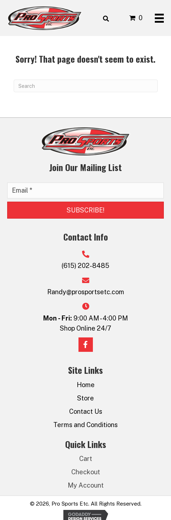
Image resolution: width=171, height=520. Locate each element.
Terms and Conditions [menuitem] (85, 425)
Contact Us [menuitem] (85, 411)
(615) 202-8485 (85, 265)
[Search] (86, 86)
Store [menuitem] (85, 398)
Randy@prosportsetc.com (85, 292)
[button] (85, 210)
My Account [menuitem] (86, 485)
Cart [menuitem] (85, 458)
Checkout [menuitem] (85, 472)
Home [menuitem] (86, 385)
